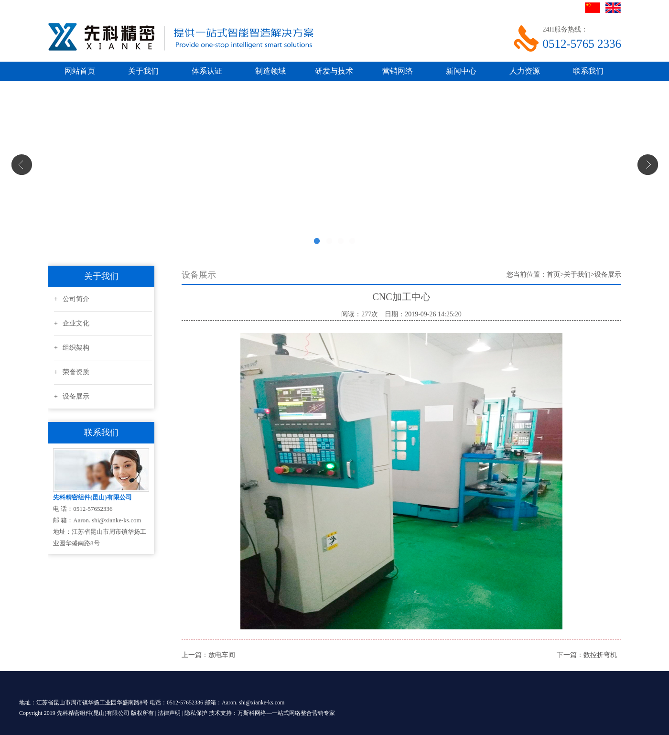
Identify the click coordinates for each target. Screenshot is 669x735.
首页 (553, 274)
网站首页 (80, 71)
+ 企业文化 (71, 323)
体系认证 (207, 71)
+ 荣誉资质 (71, 372)
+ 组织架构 (71, 347)
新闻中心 (461, 71)
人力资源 (524, 71)
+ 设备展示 (71, 396)
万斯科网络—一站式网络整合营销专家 (286, 713)
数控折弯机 (600, 655)
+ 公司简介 (71, 299)
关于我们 (143, 71)
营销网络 (397, 71)
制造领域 (270, 71)
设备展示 (607, 274)
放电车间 (221, 655)
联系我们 (588, 71)
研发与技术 (334, 71)
